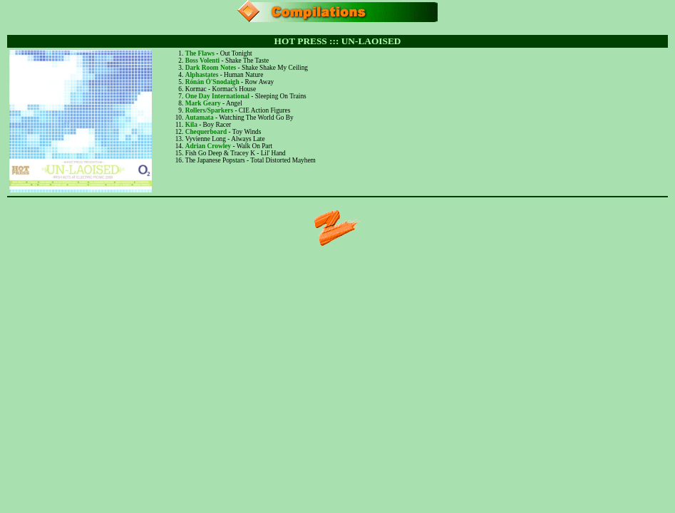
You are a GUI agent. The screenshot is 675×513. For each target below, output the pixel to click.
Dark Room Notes (211, 67)
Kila (191, 124)
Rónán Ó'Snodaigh (212, 82)
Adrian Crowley (208, 146)
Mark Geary (203, 103)
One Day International (217, 96)
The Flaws (200, 53)
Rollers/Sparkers (209, 110)
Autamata (199, 117)
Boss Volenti (202, 60)
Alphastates (202, 74)
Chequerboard (206, 131)
